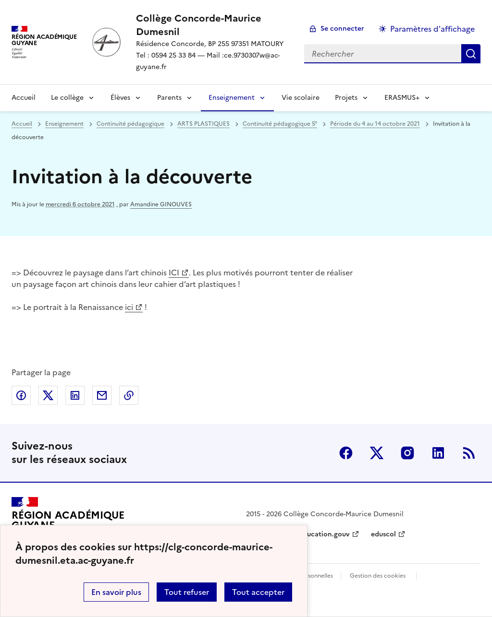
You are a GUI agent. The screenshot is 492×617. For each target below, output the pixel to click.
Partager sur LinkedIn (75, 395)
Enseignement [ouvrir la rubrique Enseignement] (64, 123)
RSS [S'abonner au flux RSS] (468, 452)
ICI (174, 272)
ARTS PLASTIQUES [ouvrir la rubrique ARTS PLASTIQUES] (203, 123)
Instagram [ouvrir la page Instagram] (407, 452)
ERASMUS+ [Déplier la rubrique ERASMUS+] (401, 98)
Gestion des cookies (378, 575)
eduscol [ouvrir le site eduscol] (383, 534)
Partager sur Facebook (21, 395)
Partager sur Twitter (48, 395)
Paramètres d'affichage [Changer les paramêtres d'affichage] (432, 29)
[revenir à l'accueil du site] (212, 25)
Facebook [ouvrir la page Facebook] (345, 452)
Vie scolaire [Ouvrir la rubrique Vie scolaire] (301, 98)
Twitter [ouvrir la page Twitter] (376, 452)
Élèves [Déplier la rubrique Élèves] (120, 98)
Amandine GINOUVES (161, 204)
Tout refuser (186, 592)
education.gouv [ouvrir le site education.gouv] (324, 534)
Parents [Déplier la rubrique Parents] (169, 98)
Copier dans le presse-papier (128, 395)
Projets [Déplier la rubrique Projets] (346, 98)
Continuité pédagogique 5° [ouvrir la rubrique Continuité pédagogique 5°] (280, 123)
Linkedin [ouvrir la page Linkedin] (438, 452)
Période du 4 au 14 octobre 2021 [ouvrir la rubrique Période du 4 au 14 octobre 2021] (375, 123)
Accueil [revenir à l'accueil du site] (24, 98)
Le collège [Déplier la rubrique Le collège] (67, 98)
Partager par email (101, 395)
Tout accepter (258, 592)
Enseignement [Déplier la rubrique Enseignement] (232, 98)
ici (129, 307)
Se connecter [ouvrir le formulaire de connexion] (342, 29)
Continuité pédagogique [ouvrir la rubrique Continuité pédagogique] (130, 123)
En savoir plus (116, 592)
